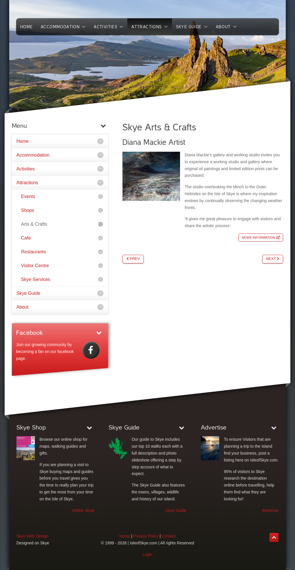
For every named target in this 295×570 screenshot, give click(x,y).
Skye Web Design (32, 536)
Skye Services (35, 279)
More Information (258, 237)
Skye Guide (28, 293)
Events (28, 196)
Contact (169, 536)
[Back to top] (274, 537)
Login (147, 554)
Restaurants (33, 251)
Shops (27, 210)
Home (22, 141)
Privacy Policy (145, 536)
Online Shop (83, 510)
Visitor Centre (35, 265)
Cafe (26, 237)
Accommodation (33, 155)
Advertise (270, 510)
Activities (25, 168)
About (22, 307)
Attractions (27, 182)
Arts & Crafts (34, 224)
